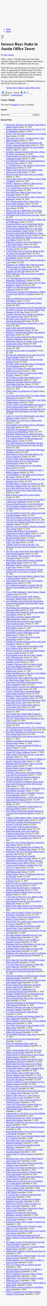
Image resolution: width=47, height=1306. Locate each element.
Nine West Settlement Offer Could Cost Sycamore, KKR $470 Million (21, 1044)
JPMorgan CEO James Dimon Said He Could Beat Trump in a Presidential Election (26, 954)
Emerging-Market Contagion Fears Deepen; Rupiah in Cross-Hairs (23, 1200)
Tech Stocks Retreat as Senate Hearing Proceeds (25, 1127)
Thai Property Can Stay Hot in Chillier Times (24, 420)
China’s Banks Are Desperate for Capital (22, 391)
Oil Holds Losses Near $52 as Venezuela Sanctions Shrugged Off (22, 320)
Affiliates (4, 1303)
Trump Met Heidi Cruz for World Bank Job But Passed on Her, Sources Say (24, 225)
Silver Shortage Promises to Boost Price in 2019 (25, 323)
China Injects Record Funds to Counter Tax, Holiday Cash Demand (23, 889)
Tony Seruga (9, 55)
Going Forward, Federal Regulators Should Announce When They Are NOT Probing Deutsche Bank (23, 461)
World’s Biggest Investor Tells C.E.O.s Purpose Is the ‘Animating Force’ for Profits (25, 728)
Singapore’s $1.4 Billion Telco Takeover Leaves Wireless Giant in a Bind (25, 266)
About (8, 31)
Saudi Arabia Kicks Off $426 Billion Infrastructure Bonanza (20, 329)
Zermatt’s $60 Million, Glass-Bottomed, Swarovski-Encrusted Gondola (22, 532)
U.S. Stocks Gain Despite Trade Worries (22, 1012)
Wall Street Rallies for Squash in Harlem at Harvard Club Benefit (23, 778)
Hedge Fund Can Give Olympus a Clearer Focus (25, 802)
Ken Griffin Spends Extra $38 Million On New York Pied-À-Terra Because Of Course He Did (24, 444)
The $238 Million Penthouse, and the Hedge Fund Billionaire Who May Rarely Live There (25, 410)
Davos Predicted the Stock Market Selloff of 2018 (25, 736)
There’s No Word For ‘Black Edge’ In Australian (25, 387)
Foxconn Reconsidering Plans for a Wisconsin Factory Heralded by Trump (24, 229)
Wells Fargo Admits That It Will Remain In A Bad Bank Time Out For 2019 (25, 701)
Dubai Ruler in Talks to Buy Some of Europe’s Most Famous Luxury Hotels (24, 862)
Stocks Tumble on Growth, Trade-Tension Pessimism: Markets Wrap (22, 597)
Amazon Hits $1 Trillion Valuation (19, 1154)
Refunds (20, 1303)
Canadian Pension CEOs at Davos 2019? (22, 508)
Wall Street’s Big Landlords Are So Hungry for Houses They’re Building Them (24, 848)
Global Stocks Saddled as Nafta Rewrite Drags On (26, 1251)
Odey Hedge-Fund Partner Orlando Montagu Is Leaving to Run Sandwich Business (24, 812)
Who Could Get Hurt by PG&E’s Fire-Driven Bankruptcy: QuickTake (24, 913)
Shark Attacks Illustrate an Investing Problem (24, 303)
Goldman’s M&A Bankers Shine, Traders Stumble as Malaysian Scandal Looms (26, 819)
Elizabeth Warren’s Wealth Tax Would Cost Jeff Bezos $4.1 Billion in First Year (25, 485)
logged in (15, 105)
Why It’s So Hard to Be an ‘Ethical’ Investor (23, 1265)
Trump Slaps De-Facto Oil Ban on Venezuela (24, 346)
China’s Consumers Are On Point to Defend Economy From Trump (23, 1293)
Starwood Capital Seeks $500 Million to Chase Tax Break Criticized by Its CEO (24, 234)
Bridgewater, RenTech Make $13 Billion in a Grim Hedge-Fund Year (23, 383)
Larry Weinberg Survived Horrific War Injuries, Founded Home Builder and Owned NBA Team (25, 602)
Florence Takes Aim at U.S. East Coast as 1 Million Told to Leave (23, 1096)
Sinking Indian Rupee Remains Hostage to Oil (24, 1109)
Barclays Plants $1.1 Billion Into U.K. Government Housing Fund (21, 990)
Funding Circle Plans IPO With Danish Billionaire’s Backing (21, 1214)
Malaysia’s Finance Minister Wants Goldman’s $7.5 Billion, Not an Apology (24, 697)
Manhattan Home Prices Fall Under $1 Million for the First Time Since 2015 (26, 760)
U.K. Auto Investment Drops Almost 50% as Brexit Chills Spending (23, 202)
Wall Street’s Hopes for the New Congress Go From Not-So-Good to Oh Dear (24, 518)
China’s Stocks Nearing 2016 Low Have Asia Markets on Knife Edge (24, 1051)
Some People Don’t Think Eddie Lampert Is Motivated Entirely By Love (23, 715)
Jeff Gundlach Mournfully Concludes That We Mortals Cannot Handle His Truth (24, 586)
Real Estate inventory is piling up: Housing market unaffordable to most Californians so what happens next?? (26, 632)
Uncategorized (16, 95)
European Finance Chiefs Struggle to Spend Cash (25, 1222)
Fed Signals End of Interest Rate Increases (22, 215)
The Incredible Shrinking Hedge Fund (21, 1034)
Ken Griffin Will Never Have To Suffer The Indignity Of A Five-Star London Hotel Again (24, 489)
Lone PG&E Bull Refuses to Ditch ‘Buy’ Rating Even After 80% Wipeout (25, 798)
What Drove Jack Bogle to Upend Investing (23, 709)
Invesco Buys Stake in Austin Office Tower (23, 88)
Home (8, 29)
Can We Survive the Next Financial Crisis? (23, 1039)
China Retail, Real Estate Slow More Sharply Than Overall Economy (24, 622)
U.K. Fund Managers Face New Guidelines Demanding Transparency (23, 279)
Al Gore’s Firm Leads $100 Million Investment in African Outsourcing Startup (25, 406)
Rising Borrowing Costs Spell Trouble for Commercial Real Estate (22, 832)
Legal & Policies (31, 1303)
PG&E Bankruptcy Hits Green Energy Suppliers (25, 274)
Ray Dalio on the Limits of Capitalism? (21, 350)
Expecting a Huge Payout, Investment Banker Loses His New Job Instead (24, 774)
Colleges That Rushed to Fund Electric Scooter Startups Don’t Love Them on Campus (24, 570)
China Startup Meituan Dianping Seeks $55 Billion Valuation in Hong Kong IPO (23, 1236)
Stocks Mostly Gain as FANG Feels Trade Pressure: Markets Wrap (22, 1074)
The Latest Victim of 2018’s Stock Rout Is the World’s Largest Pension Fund (24, 144)
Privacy (13, 1303)
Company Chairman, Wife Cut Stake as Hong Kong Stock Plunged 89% (24, 665)
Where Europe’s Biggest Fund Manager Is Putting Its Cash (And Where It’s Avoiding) (25, 293)
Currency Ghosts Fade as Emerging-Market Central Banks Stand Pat (23, 692)
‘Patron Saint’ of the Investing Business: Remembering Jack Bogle (22, 828)
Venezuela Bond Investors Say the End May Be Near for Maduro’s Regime (24, 505)
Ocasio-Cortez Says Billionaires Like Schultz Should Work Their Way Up (24, 211)
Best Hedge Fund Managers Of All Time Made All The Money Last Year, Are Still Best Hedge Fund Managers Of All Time (26, 309)
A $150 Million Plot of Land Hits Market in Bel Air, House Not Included (25, 252)
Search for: (5, 115)
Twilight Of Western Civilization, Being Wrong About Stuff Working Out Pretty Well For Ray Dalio (24, 784)
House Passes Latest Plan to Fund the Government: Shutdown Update (20, 857)
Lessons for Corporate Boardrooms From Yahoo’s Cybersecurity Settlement (25, 500)
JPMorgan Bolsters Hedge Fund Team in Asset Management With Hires (24, 1060)
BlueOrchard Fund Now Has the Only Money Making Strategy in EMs (24, 1065)
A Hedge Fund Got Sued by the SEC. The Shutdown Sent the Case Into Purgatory (22, 546)
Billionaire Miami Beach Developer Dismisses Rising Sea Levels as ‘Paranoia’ (24, 435)
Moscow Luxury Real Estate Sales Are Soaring (24, 174)
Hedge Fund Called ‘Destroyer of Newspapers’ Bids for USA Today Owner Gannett (24, 907)
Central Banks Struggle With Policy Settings (23, 723)
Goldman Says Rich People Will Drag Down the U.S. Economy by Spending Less (25, 837)
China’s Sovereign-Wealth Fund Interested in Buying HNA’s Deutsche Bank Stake (23, 970)
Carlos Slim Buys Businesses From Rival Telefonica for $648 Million (22, 430)
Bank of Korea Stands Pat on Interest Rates (23, 495)
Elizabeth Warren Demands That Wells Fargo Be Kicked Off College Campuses (25, 751)
